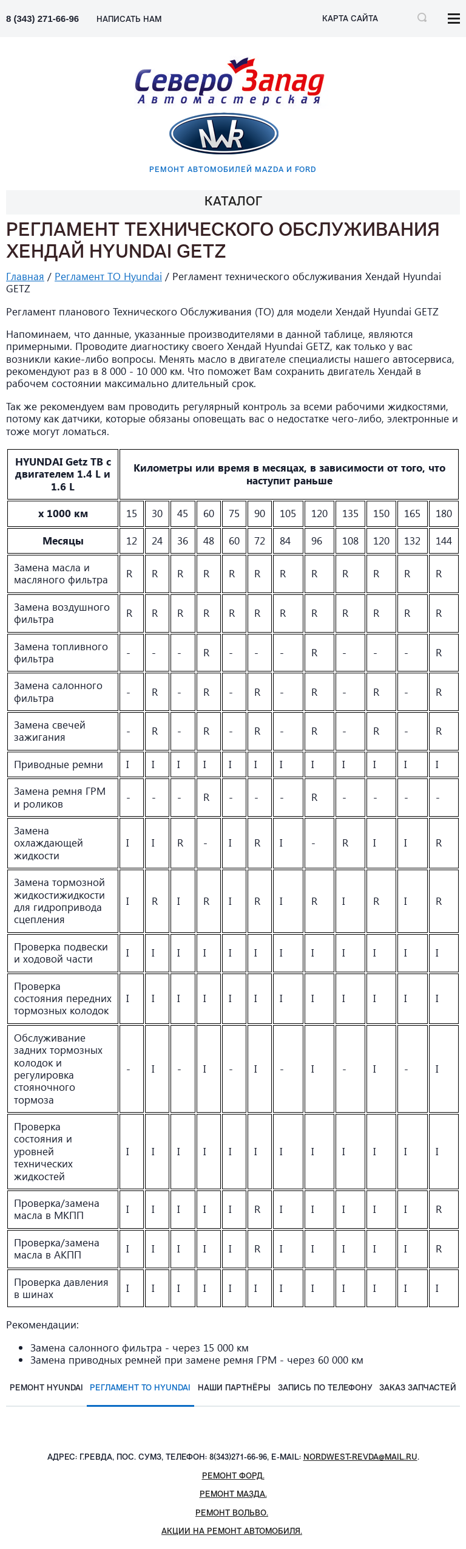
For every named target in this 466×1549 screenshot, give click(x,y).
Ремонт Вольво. (231, 1513)
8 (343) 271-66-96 (42, 18)
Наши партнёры (234, 1388)
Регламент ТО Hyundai (108, 276)
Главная (25, 276)
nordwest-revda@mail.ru (360, 1457)
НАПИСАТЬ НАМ (128, 20)
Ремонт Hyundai (46, 1388)
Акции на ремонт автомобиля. (231, 1532)
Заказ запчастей (417, 1388)
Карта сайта (350, 19)
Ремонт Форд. (233, 1476)
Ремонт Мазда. (233, 1495)
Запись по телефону (325, 1388)
